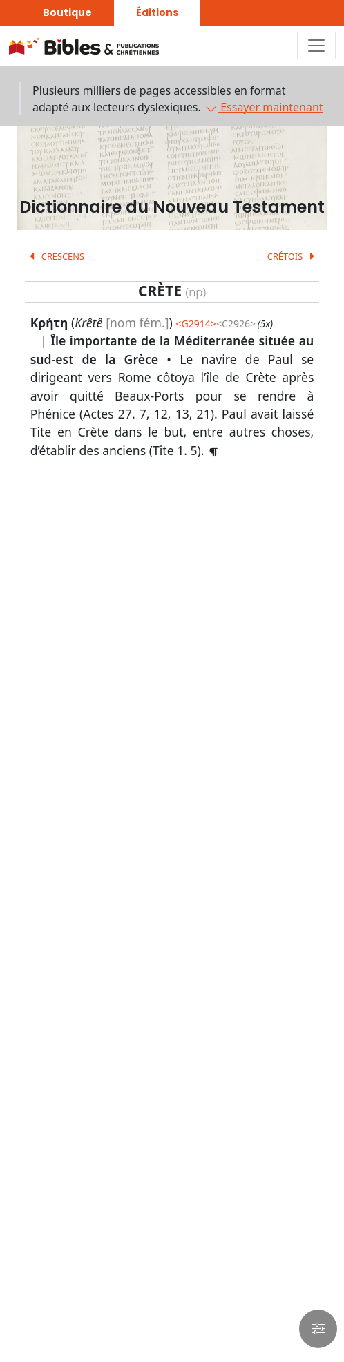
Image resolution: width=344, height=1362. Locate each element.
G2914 (195, 323)
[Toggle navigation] (316, 45)
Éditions (157, 12)
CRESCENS (54, 256)
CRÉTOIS (293, 256)
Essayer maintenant (263, 107)
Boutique (67, 12)
